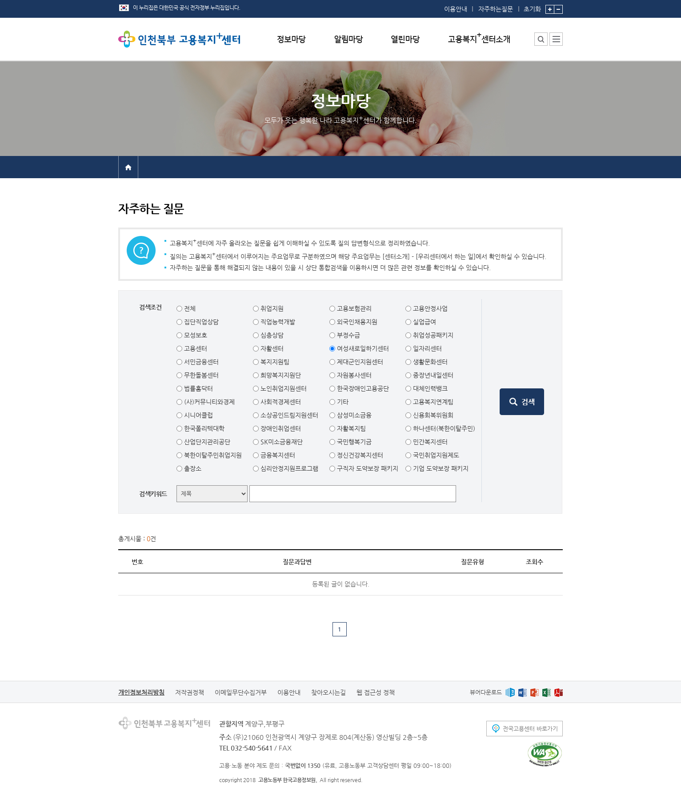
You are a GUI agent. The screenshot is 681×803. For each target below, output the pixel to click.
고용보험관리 (353, 308)
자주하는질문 (495, 8)
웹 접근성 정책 (376, 692)
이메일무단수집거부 (241, 692)
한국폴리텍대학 (203, 428)
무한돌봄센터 (200, 375)
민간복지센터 (429, 441)
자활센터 (271, 348)
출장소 (191, 468)
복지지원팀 (274, 361)
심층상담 (271, 335)
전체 (189, 308)
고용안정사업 (429, 308)
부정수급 (347, 335)
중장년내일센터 (432, 375)
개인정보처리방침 (141, 692)
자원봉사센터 (353, 375)
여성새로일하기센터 (362, 348)
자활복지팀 (350, 428)
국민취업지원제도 (435, 455)
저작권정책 (189, 692)
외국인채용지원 (356, 321)
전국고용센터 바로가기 (530, 728)
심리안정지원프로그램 (288, 468)
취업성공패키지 (432, 335)
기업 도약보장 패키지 (440, 468)
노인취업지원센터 (283, 388)
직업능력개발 (277, 321)
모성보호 (194, 335)
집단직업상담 (200, 321)
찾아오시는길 (328, 692)
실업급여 (423, 321)
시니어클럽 (197, 415)
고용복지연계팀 (432, 401)
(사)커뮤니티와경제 (208, 401)
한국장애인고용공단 (362, 388)
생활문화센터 (429, 361)
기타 (342, 401)
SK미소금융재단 (281, 441)
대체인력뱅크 (429, 388)
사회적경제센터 (280, 401)
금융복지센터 (277, 455)
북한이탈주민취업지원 (212, 455)
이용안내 (455, 8)
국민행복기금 (353, 441)
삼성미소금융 (353, 415)
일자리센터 (426, 348)
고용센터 (194, 348)
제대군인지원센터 (359, 361)
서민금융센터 (200, 361)
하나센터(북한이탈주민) (443, 428)
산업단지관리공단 (206, 441)
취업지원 (271, 308)
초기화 (532, 6)
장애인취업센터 (280, 428)
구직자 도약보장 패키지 (366, 468)
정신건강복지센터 (359, 455)
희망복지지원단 (280, 375)
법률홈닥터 (197, 388)
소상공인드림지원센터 (288, 415)
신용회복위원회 (432, 415)
